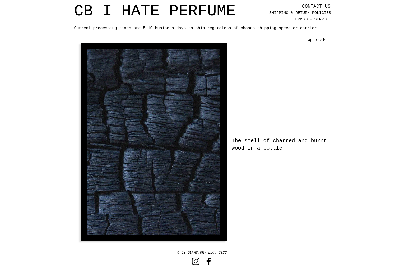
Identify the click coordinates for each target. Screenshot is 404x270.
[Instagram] (196, 261)
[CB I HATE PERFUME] (155, 11)
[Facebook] (208, 261)
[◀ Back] (317, 40)
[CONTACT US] (316, 6)
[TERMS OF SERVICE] (312, 19)
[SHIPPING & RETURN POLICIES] (300, 13)
